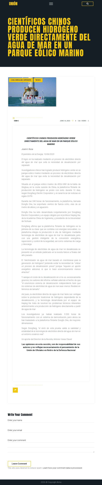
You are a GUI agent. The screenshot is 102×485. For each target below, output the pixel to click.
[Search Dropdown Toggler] (87, 4)
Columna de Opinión (21, 80)
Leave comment (19, 463)
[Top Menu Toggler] (51, 4)
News (38, 80)
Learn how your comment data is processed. (62, 468)
